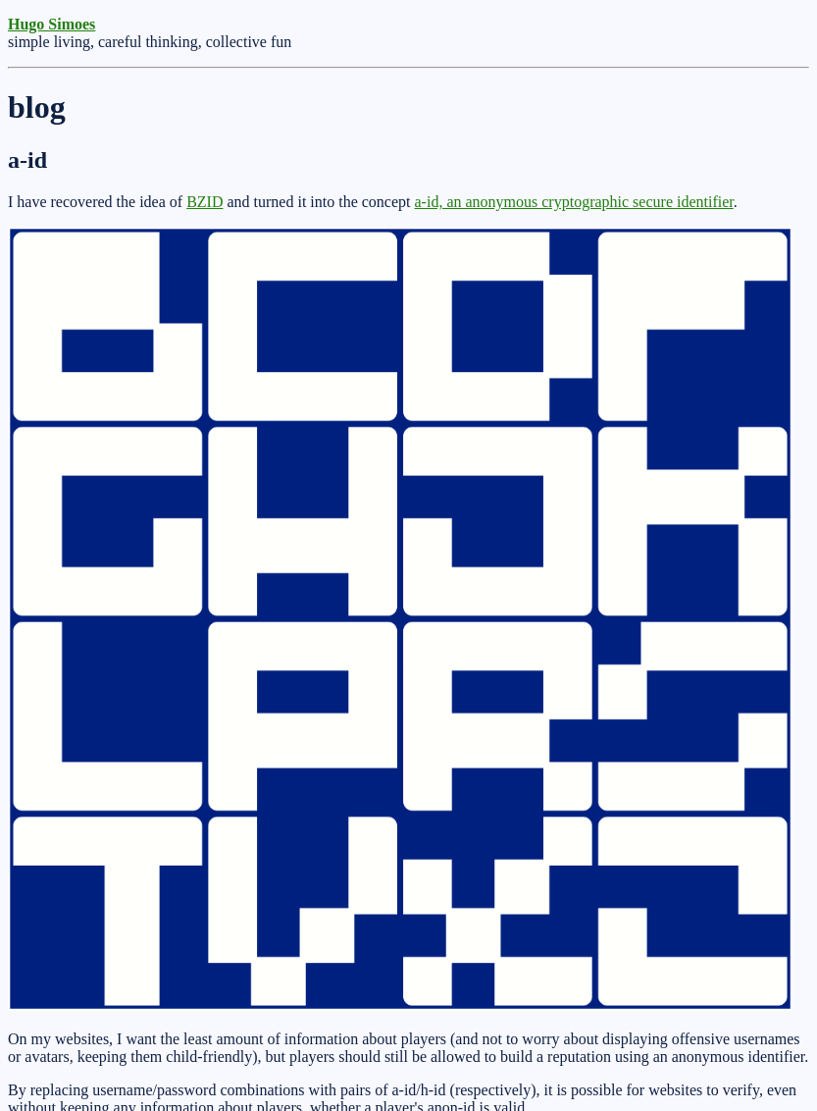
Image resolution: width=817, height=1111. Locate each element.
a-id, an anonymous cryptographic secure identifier (574, 201)
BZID (204, 201)
